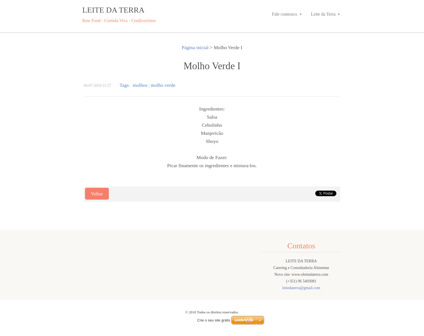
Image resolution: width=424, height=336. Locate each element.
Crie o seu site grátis (213, 320)
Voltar (97, 193)
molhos (140, 85)
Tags (124, 85)
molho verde (163, 85)
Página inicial (195, 47)
